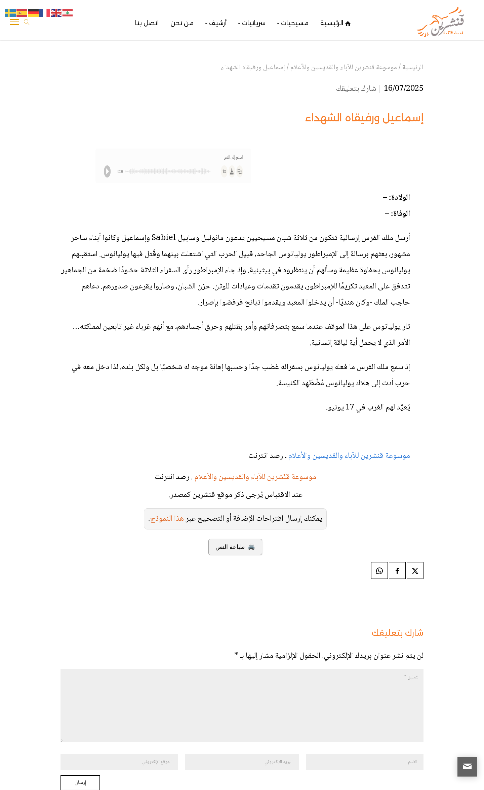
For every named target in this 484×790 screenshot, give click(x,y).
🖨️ (235, 547)
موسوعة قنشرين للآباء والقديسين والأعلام (349, 456)
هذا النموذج (167, 519)
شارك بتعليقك (356, 89)
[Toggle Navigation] (14, 23)
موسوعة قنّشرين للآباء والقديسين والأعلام (255, 477)
